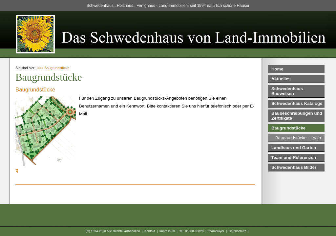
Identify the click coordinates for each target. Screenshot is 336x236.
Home (277, 69)
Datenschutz (237, 231)
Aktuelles (281, 78)
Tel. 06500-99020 (191, 231)
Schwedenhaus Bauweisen (287, 91)
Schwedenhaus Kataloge (296, 103)
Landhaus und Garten (293, 147)
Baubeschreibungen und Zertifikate (296, 116)
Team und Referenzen (293, 157)
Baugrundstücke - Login (298, 137)
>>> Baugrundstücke (53, 68)
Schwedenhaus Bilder (293, 167)
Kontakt (149, 231)
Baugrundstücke (288, 128)
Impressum (167, 231)
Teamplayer (216, 231)
